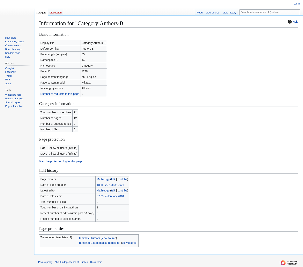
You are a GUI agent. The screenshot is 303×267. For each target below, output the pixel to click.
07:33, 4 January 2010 (110, 196)
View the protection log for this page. (61, 161)
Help (292, 22)
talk (113, 179)
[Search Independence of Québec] (269, 12)
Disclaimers (96, 262)
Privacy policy (45, 262)
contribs (122, 179)
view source (109, 238)
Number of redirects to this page (60, 93)
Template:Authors (89, 238)
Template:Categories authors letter (99, 242)
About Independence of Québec (71, 262)
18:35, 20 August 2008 (110, 184)
